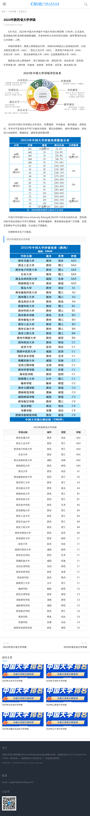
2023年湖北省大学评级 (75, 647)
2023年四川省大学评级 (14, 647)
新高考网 (6, 766)
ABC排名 (7, 763)
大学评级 (12, 11)
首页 (3, 11)
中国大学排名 (73, 754)
